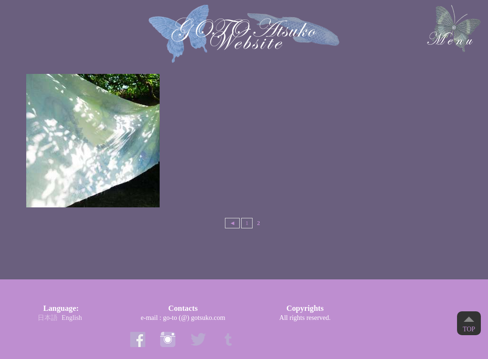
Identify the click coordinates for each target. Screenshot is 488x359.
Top (469, 329)
